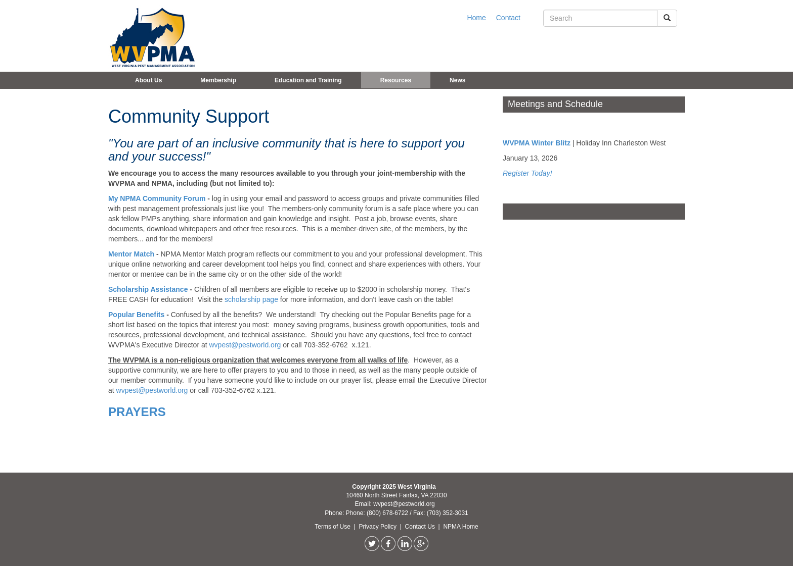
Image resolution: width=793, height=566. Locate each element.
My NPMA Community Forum (156, 198)
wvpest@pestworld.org (245, 345)
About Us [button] (148, 80)
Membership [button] (218, 80)
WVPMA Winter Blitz (536, 143)
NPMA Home (460, 526)
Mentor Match (131, 254)
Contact (508, 18)
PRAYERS (137, 412)
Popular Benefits (137, 315)
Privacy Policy (378, 526)
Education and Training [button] (308, 80)
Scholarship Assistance (149, 289)
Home (476, 18)
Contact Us (421, 526)
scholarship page (251, 299)
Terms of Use (333, 526)
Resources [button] (395, 80)
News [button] (457, 80)
